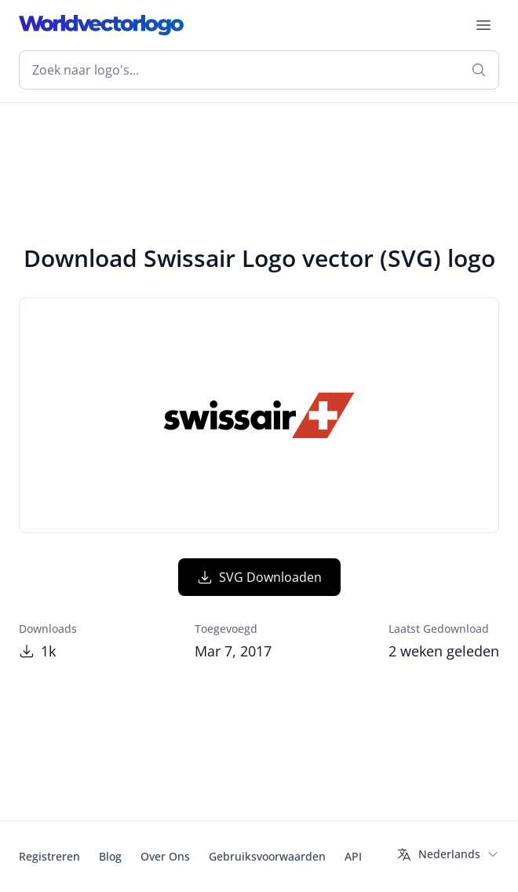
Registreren (49, 856)
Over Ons (165, 856)
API (353, 856)
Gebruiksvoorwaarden (267, 856)
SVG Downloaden (259, 577)
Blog (110, 856)
